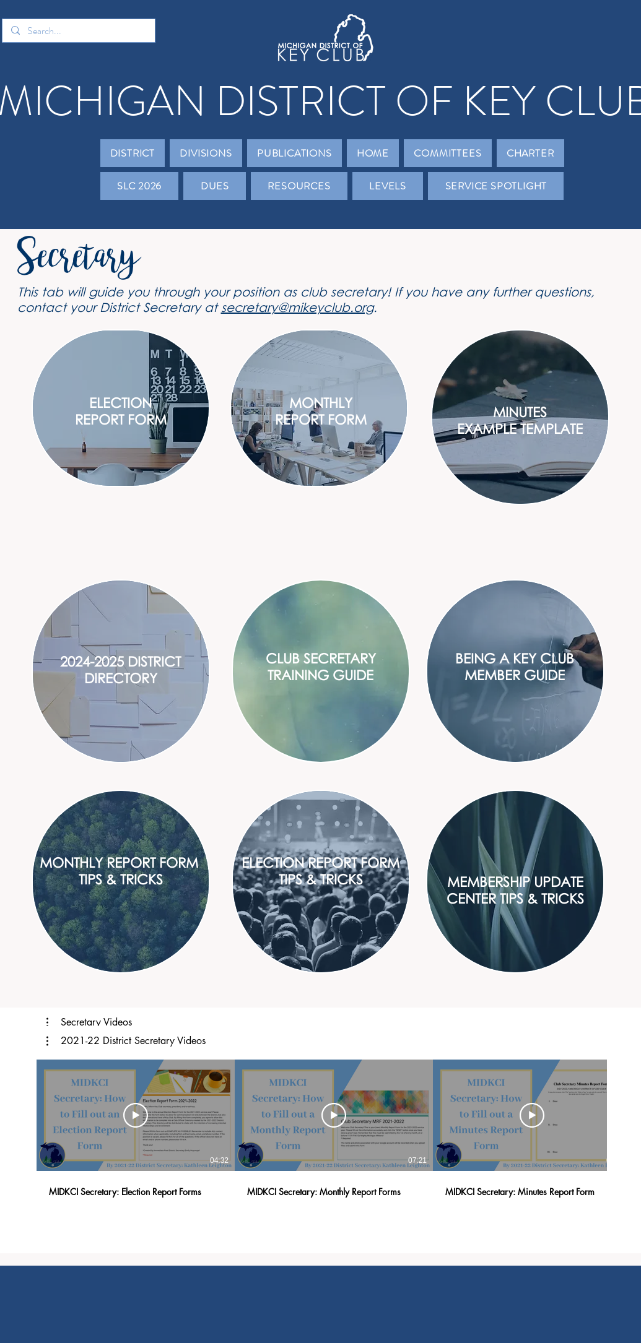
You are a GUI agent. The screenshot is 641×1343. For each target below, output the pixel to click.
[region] (121, 408)
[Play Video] (135, 1115)
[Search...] (78, 31)
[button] (132, 153)
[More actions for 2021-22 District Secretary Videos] (126, 1041)
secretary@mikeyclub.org (297, 307)
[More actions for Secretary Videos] (89, 1022)
